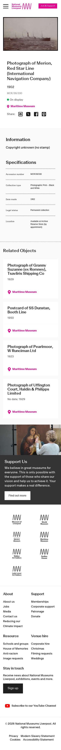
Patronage (37, 611)
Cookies (15, 739)
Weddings (37, 658)
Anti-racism (10, 653)
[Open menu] (5, 6)
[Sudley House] (44, 553)
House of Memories (15, 648)
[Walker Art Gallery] (17, 553)
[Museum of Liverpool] (17, 519)
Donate (35, 616)
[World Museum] (44, 519)
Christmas (37, 648)
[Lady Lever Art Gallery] (17, 570)
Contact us (10, 616)
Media (7, 611)
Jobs (6, 606)
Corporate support (43, 606)
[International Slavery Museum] (17, 536)
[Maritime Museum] (44, 536)
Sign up (13, 688)
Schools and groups (15, 643)
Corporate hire (40, 643)
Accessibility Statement (38, 739)
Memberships (40, 601)
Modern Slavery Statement (38, 736)
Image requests (13, 658)
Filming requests (41, 653)
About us (9, 601)
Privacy (13, 736)
